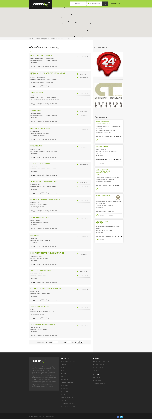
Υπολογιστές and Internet (68, 361)
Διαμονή (63, 394)
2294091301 (107, 132)
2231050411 (99, 181)
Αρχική (31, 38)
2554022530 (99, 232)
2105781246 (33, 314)
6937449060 (107, 181)
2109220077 (33, 82)
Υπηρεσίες (64, 388)
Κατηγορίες (116, 3)
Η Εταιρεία (96, 377)
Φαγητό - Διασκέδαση (67, 382)
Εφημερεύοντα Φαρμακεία (101, 361)
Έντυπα (63, 373)
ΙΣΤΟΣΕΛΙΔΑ (83, 74)
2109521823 (33, 63)
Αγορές (53, 38)
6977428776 (41, 207)
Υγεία (63, 367)
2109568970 (33, 153)
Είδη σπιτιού (65, 370)
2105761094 (33, 260)
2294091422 (99, 132)
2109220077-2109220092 (45, 82)
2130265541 (99, 208)
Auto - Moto (64, 385)
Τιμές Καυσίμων (98, 367)
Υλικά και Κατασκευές (68, 406)
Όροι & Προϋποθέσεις (99, 383)
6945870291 (41, 314)
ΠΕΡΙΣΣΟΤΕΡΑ (84, 56)
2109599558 (33, 189)
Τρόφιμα (63, 400)
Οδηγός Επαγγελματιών (42, 38)
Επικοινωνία (97, 380)
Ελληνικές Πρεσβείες (100, 364)
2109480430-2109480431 (53, 100)
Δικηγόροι (96, 370)
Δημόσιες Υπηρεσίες (67, 397)
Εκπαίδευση (64, 379)
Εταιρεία (96, 374)
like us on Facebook (117, 417)
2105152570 (33, 332)
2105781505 (33, 296)
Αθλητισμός (64, 391)
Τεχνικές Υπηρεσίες (67, 403)
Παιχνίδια (64, 364)
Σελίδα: (64, 342)
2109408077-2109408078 (37, 100)
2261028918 (33, 225)
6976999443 (41, 135)
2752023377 (33, 242)
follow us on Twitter (121, 417)
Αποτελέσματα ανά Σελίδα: (44, 342)
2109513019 (33, 117)
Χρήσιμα (96, 358)
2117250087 (33, 207)
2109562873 (33, 171)
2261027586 (33, 135)
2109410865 (99, 156)
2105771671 (33, 278)
